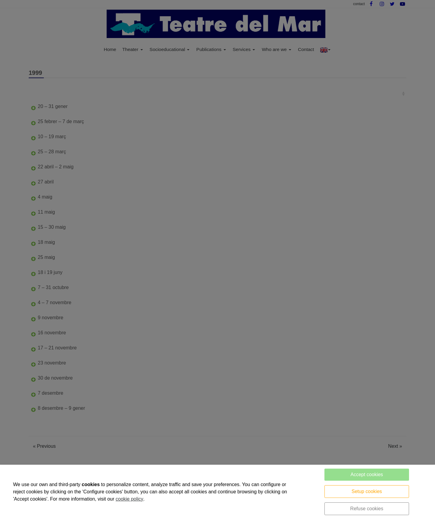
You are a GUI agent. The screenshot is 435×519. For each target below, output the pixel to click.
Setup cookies (367, 491)
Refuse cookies (366, 508)
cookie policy (129, 498)
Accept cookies (366, 474)
